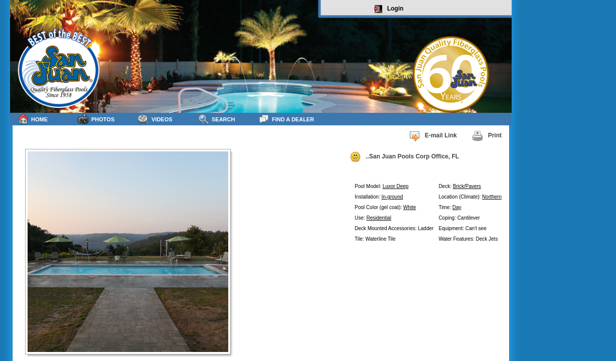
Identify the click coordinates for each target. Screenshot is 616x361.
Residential (378, 218)
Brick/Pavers (467, 186)
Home (33, 119)
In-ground (392, 197)
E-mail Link (433, 135)
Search (216, 119)
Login (389, 9)
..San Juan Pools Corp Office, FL (404, 156)
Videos (155, 119)
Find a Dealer (286, 119)
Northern (492, 197)
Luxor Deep (396, 186)
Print (487, 135)
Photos (96, 119)
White (409, 207)
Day (456, 207)
